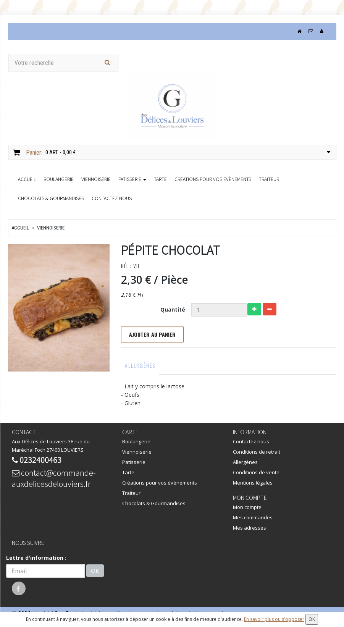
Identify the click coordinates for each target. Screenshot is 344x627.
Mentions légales (253, 482)
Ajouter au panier (152, 334)
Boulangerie (59, 179)
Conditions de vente (256, 472)
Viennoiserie (96, 179)
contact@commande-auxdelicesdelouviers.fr (54, 478)
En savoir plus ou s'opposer (274, 619)
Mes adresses (249, 527)
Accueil (20, 228)
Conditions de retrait (256, 451)
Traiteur (269, 179)
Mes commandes (253, 517)
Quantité (172, 309)
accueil (27, 179)
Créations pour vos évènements (212, 179)
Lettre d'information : (36, 557)
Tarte (160, 179)
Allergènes (140, 365)
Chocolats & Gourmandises (51, 198)
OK (95, 571)
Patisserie (132, 179)
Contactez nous (112, 198)
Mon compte (247, 507)
